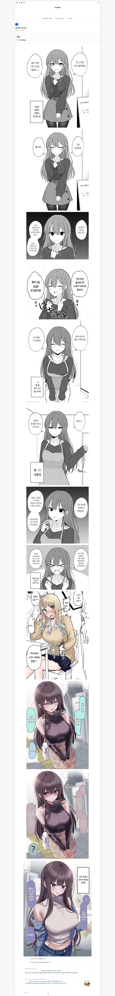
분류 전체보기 (47, 18)
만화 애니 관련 (59, 18)
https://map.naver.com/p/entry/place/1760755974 (34, 979)
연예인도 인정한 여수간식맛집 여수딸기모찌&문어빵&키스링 (45, 981)
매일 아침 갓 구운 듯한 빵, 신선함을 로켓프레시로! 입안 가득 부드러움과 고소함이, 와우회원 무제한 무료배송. (51, 972)
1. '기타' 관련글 (21, 40)
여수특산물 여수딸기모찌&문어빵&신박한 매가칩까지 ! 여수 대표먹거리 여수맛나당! (45, 983)
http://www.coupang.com (30, 968)
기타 (70, 18)
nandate (57, 7)
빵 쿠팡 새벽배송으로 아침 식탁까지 (51, 970)
